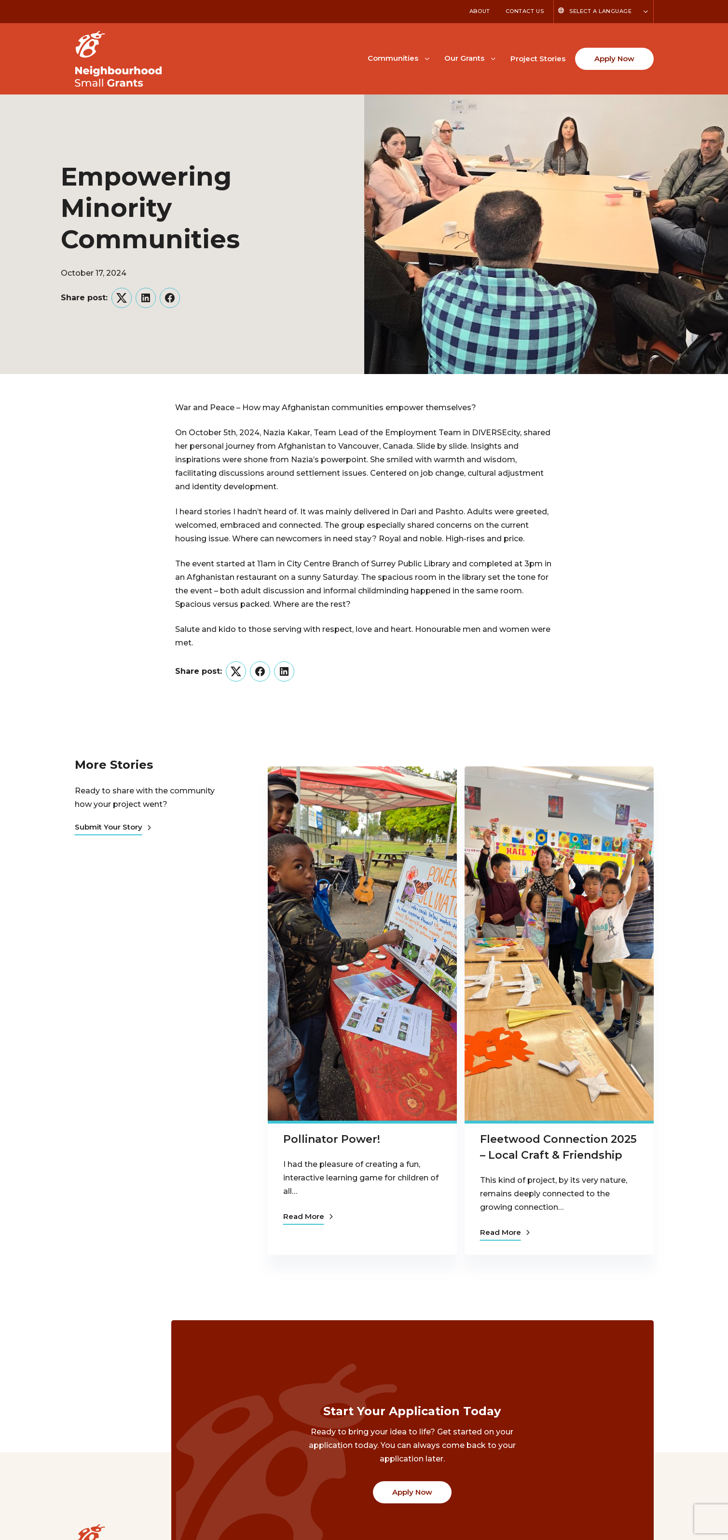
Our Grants (464, 58)
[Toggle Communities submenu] (427, 57)
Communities (393, 58)
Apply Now (614, 58)
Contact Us (525, 11)
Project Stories (537, 58)
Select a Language (600, 11)
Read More (308, 1216)
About (479, 11)
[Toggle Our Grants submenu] (493, 57)
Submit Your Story (113, 826)
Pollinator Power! (331, 1139)
